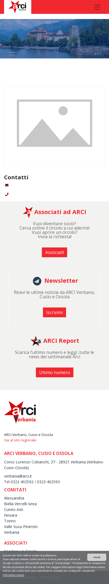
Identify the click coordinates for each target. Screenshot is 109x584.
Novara (10, 515)
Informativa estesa (13, 574)
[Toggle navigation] (97, 7)
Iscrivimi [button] (54, 312)
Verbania (11, 532)
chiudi (96, 557)
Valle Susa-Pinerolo (21, 526)
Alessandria (14, 498)
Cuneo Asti (13, 509)
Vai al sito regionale (20, 440)
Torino (10, 520)
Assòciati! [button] (54, 252)
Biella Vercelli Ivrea (20, 503)
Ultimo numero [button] (54, 372)
